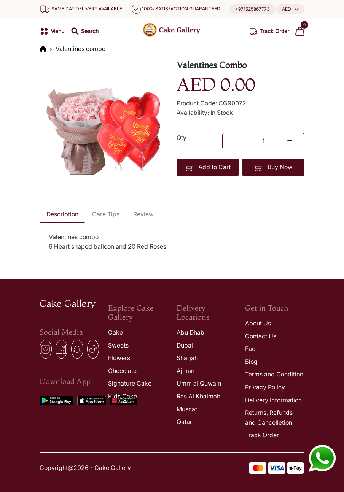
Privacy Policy (265, 387)
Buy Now (273, 167)
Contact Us (260, 336)
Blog (251, 361)
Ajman (185, 371)
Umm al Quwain (199, 383)
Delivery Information (273, 400)
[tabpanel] (172, 242)
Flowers (119, 358)
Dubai (185, 345)
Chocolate (122, 371)
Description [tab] (62, 214)
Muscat (187, 409)
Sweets (118, 345)
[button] (290, 9)
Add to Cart (208, 167)
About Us (258, 323)
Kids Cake (122, 396)
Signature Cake (129, 383)
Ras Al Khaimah (198, 396)
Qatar (184, 421)
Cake (115, 332)
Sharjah (187, 358)
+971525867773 (252, 9)
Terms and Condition (274, 374)
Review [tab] (143, 214)
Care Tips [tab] (105, 214)
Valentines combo (80, 48)
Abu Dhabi (191, 332)
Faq (250, 348)
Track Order (262, 435)
